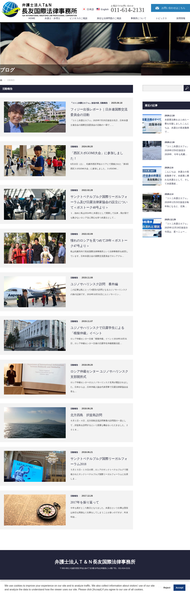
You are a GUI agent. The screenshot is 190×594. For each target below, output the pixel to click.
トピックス (161, 18)
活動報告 (104, 103)
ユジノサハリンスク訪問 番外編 (94, 284)
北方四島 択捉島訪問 (86, 415)
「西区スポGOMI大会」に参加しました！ (96, 155)
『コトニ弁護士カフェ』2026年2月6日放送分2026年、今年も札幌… (177, 150)
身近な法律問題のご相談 (109, 18)
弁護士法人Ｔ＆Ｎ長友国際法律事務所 (95, 561)
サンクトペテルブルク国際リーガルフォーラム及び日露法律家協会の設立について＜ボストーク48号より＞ (98, 202)
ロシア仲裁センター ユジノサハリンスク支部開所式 (99, 374)
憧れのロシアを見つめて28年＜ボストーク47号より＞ (98, 243)
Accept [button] (179, 587)
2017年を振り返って (84, 502)
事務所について (138, 18)
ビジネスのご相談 (78, 18)
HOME (31, 18)
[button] (144, 589)
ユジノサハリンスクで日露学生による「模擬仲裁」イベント (97, 330)
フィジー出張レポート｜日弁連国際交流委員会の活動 (98, 112)
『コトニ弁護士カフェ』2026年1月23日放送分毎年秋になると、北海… (177, 202)
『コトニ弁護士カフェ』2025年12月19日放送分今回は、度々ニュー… (177, 227)
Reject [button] (166, 587)
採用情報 (180, 18)
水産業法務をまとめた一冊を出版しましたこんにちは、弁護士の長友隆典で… (177, 125)
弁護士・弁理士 (52, 18)
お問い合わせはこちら (173, 8)
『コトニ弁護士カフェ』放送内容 (84, 103)
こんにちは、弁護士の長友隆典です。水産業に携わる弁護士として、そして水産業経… (177, 177)
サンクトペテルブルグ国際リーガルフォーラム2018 (98, 461)
